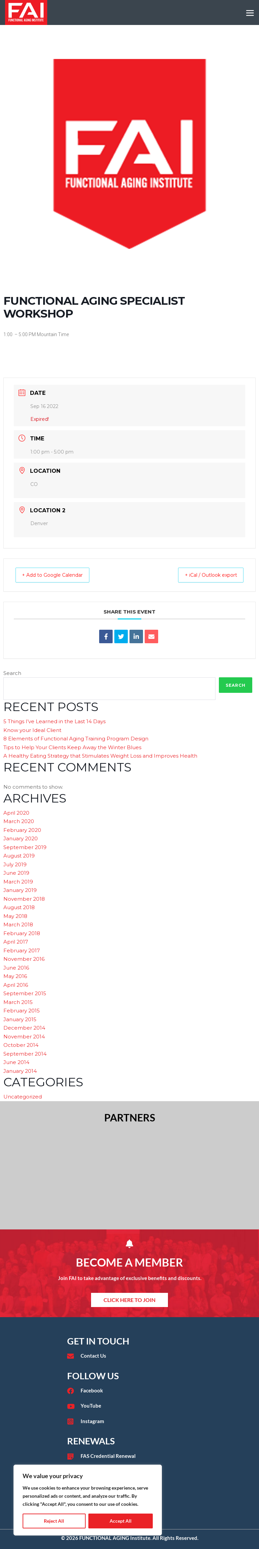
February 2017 (21, 950)
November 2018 (24, 899)
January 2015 (19, 1019)
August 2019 (19, 855)
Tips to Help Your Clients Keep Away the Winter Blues (72, 747)
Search (12, 673)
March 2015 (18, 1002)
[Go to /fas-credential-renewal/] (129, 1456)
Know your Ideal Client (32, 730)
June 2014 (16, 1062)
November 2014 (24, 1036)
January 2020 (20, 838)
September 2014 (25, 1054)
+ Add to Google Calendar (58, 575)
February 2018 (21, 933)
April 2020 (16, 813)
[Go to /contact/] (129, 1356)
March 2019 (18, 881)
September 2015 (24, 993)
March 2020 (18, 821)
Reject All (54, 1521)
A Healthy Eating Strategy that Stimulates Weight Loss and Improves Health (100, 756)
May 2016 (15, 976)
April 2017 (15, 942)
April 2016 (15, 985)
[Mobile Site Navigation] (250, 13)
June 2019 (16, 873)
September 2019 (25, 847)
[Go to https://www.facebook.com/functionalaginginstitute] (129, 1390)
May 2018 (15, 916)
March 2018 (18, 924)
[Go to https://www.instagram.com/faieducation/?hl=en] (129, 1421)
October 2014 (20, 1045)
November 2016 (24, 959)
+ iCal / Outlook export (205, 575)
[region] (87, 1500)
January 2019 (20, 890)
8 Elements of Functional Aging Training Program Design (75, 738)
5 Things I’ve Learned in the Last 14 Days (54, 721)
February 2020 (22, 830)
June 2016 (16, 967)
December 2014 (24, 1028)
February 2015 (21, 1010)
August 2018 (19, 907)
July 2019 (15, 864)
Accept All (121, 1521)
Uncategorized (22, 1096)
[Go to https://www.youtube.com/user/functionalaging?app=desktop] (129, 1406)
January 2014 (20, 1071)
